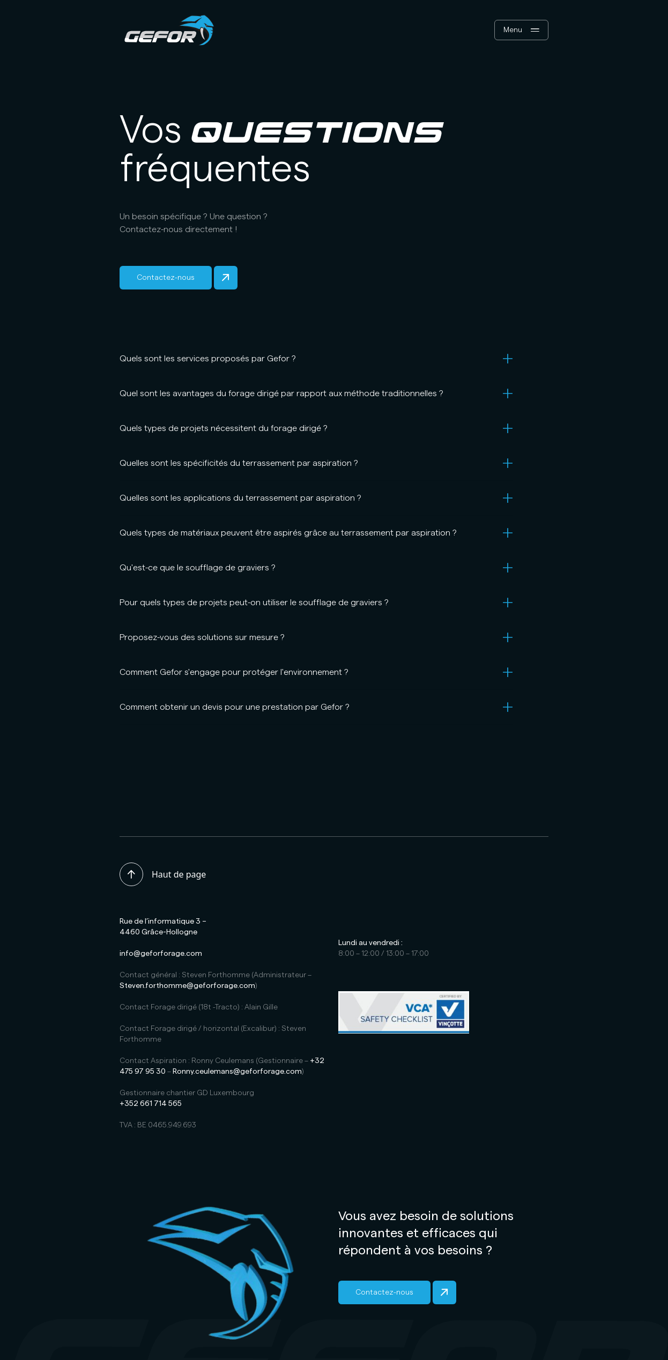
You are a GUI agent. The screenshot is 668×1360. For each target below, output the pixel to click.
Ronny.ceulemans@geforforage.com (237, 1071)
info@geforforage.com (161, 953)
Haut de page (163, 874)
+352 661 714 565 (151, 1104)
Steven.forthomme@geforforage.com (187, 986)
